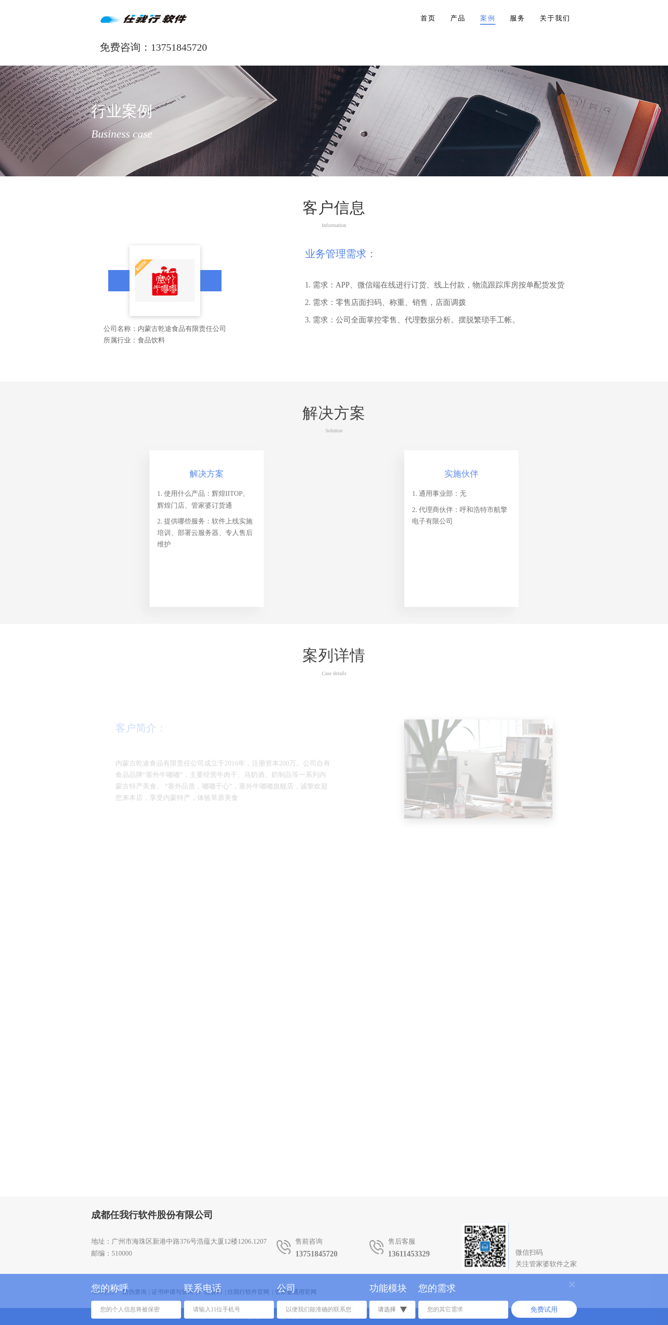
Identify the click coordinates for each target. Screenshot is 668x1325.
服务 (517, 18)
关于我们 (555, 18)
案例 (487, 18)
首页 (428, 18)
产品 (458, 18)
